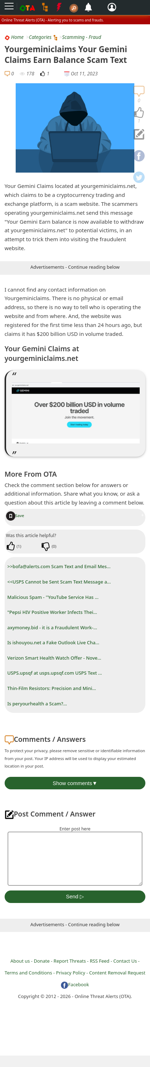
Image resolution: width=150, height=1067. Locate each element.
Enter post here (75, 829)
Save (15, 515)
